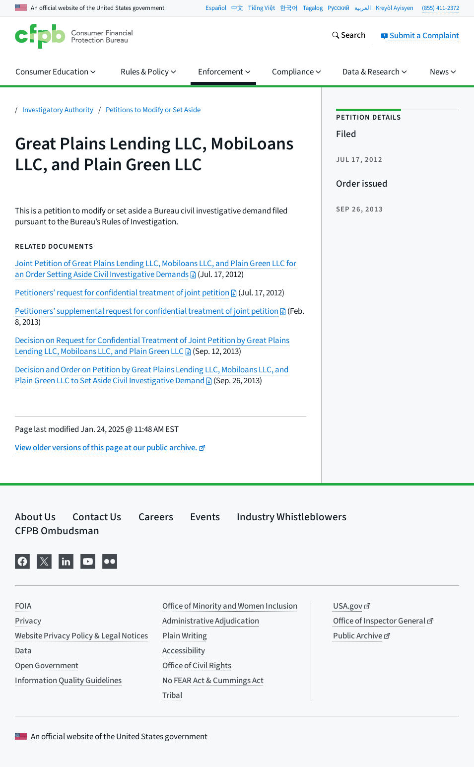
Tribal (172, 695)
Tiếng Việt (261, 7)
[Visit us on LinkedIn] (66, 561)
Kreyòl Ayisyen (394, 7)
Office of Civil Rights (196, 666)
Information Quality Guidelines (68, 681)
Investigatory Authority (57, 110)
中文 (237, 7)
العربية (362, 7)
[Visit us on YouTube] (87, 561)
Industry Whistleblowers (291, 516)
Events (205, 516)
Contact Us (96, 516)
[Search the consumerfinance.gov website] (348, 36)
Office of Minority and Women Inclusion (229, 606)
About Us (35, 516)
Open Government (46, 666)
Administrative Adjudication (210, 621)
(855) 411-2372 (440, 7)
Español (215, 7)
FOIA (23, 606)
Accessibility (183, 651)
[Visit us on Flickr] (109, 561)
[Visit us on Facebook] (22, 561)
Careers (155, 516)
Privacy (28, 621)
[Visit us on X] (44, 561)
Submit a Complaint (420, 36)
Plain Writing (184, 636)
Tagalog (313, 7)
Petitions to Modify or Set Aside (153, 110)
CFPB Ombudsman (57, 530)
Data (23, 651)
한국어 (289, 7)
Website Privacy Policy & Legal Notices (81, 636)
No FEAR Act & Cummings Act (213, 681)
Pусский (338, 7)
